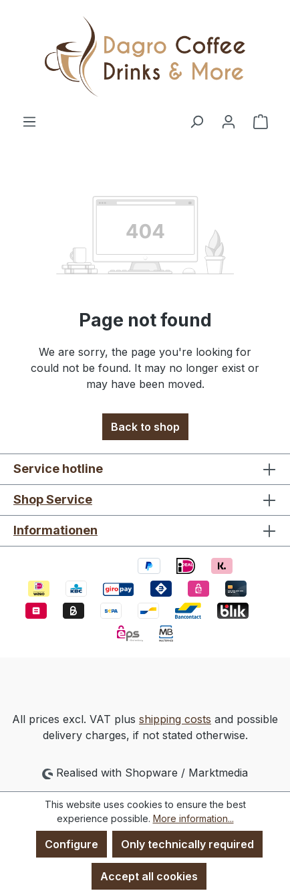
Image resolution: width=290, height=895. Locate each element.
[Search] (196, 121)
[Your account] (228, 121)
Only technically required (187, 844)
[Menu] (29, 121)
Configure (71, 844)
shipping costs (175, 719)
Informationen (55, 530)
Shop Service (52, 499)
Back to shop (145, 426)
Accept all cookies (149, 876)
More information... (193, 818)
